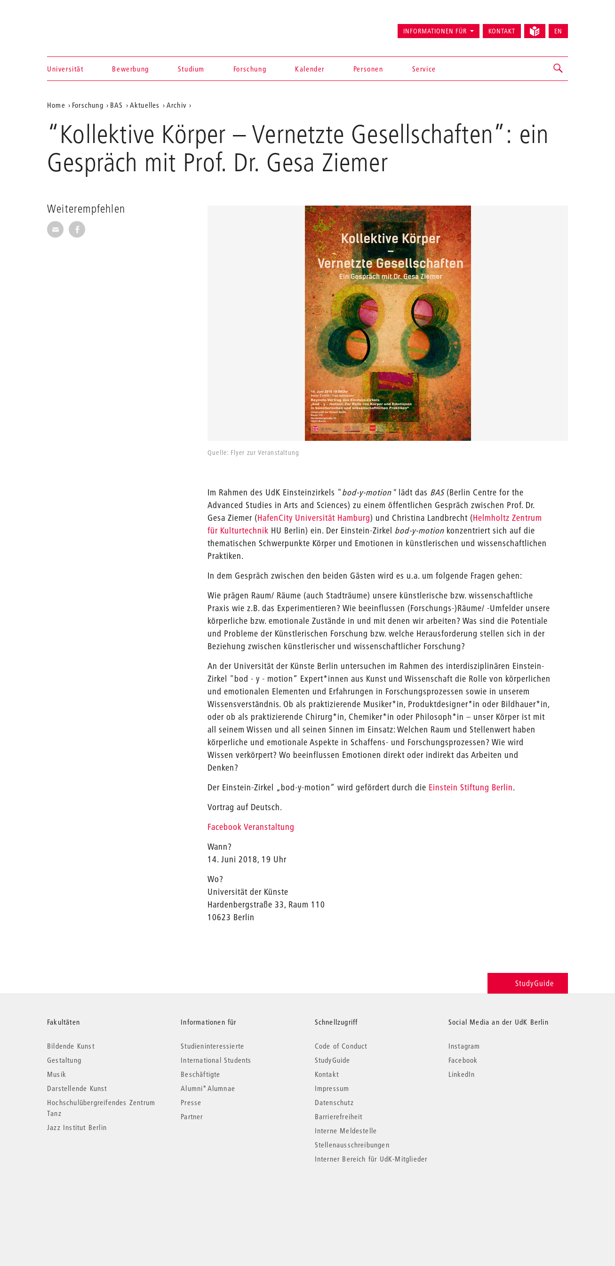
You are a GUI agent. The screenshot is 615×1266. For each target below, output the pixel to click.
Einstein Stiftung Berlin (471, 787)
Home (56, 105)
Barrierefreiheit (339, 1116)
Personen (368, 68)
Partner (192, 1116)
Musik (56, 1074)
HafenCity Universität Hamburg (313, 517)
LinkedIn (461, 1074)
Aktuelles (145, 105)
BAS (116, 105)
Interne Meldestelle (346, 1130)
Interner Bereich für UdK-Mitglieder (371, 1158)
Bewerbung (130, 68)
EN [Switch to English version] (558, 31)
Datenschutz (334, 1102)
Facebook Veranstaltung (252, 826)
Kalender (310, 68)
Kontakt (501, 31)
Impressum (332, 1088)
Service (424, 68)
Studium (191, 68)
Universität (65, 68)
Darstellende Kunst (77, 1088)
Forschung (249, 68)
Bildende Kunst (71, 1046)
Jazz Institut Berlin (77, 1127)
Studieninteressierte (212, 1046)
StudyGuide (528, 983)
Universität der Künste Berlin (84, 27)
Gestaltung (64, 1060)
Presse (191, 1102)
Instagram (464, 1046)
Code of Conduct (341, 1046)
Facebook (463, 1060)
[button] (558, 68)
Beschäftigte (200, 1074)
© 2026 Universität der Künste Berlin (96, 1198)
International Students (216, 1060)
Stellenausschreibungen (352, 1144)
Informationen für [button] (435, 31)
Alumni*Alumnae (208, 1088)
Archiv (176, 105)
